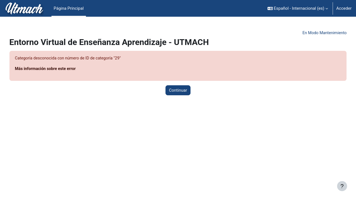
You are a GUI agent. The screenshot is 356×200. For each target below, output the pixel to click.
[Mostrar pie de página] (342, 186)
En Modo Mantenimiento (313, 33)
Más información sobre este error (56, 69)
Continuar (178, 90)
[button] (298, 8)
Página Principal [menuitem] (69, 8)
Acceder (344, 8)
